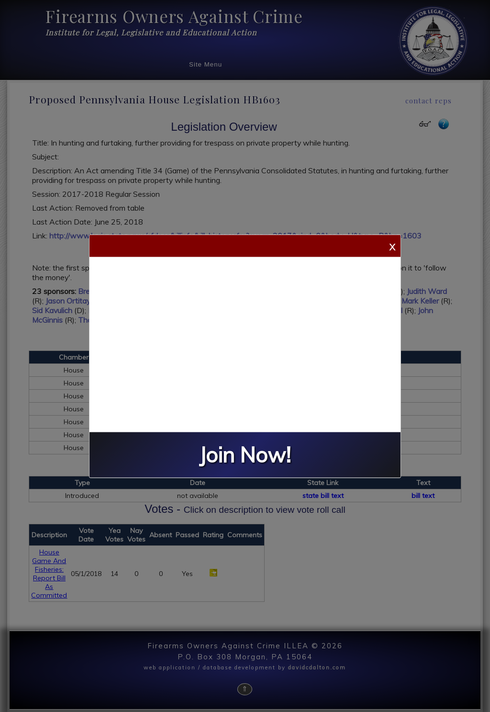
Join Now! (245, 454)
